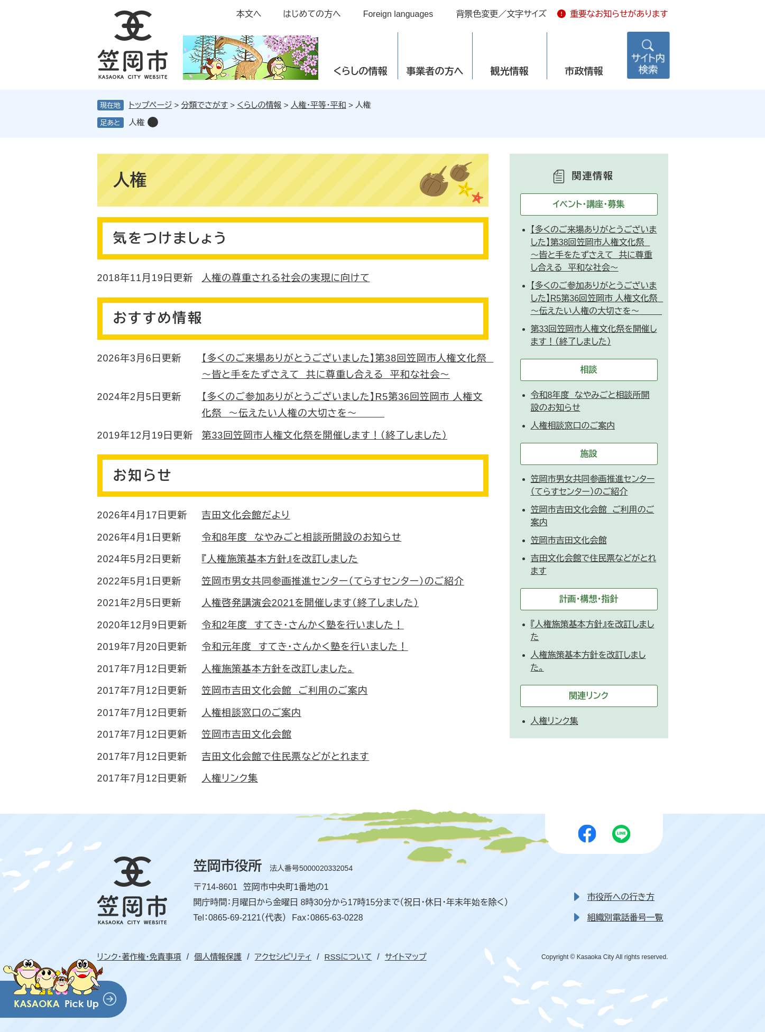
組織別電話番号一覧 (625, 917)
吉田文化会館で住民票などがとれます (286, 756)
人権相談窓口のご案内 (251, 713)
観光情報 (510, 71)
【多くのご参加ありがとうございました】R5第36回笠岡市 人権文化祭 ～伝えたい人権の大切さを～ (597, 298)
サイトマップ (406, 956)
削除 (153, 122)
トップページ (150, 104)
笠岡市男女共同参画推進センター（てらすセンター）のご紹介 (333, 581)
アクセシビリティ (283, 956)
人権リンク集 (230, 778)
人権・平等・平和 (318, 104)
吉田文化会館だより (246, 515)
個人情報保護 (218, 956)
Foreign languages (398, 14)
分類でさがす (204, 104)
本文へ (249, 14)
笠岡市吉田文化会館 (247, 734)
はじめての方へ (311, 14)
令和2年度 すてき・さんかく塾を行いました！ (303, 625)
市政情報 (584, 71)
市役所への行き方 (621, 896)
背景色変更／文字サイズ (501, 14)
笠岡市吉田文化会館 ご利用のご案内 (285, 690)
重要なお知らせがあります (619, 14)
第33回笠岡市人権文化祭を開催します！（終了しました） (324, 435)
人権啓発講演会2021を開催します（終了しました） (310, 603)
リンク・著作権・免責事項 (139, 956)
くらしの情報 (360, 71)
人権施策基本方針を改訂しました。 (278, 669)
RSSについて (348, 956)
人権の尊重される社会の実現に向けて (286, 278)
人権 (137, 122)
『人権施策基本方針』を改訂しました (280, 559)
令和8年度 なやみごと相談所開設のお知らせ (302, 537)
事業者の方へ (435, 71)
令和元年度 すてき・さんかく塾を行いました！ (305, 646)
